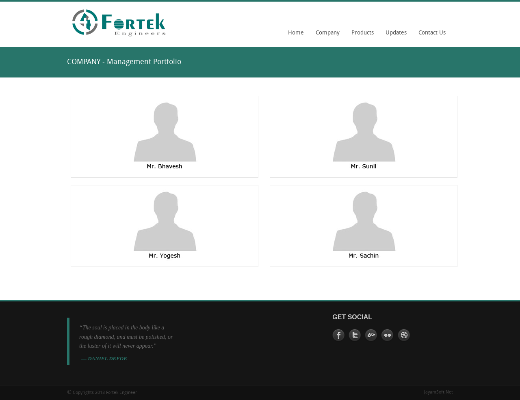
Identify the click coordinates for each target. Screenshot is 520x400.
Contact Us (432, 33)
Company (325, 35)
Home (296, 33)
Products (362, 33)
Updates (396, 33)
